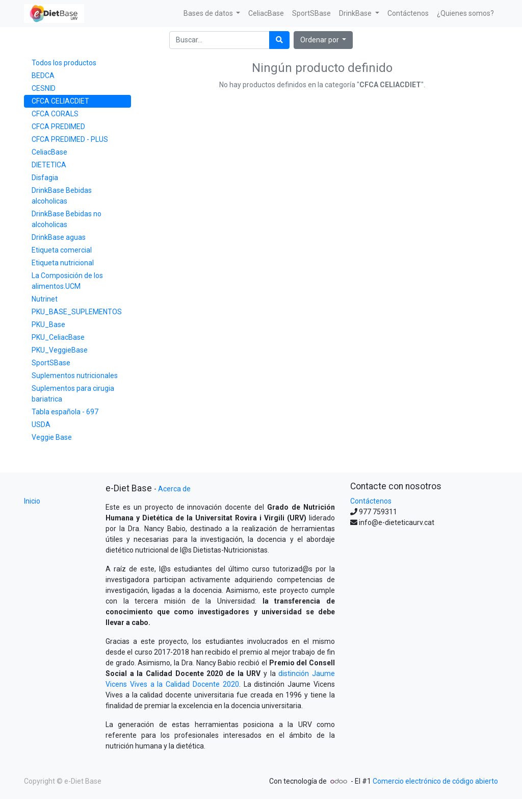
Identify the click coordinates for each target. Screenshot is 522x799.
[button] (323, 40)
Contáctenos (371, 501)
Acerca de (174, 489)
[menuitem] (266, 13)
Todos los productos (64, 63)
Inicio (32, 501)
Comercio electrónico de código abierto (435, 781)
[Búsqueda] (279, 40)
